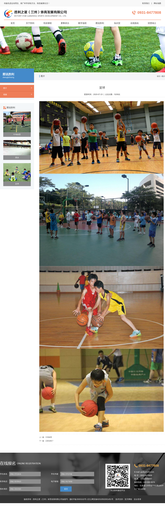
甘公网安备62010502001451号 (100, 499)
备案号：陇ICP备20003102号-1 (75, 499)
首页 (158, 76)
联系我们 (146, 3)
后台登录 (137, 499)
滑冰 (17, 157)
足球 (17, 184)
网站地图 (157, 3)
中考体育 (17, 134)
